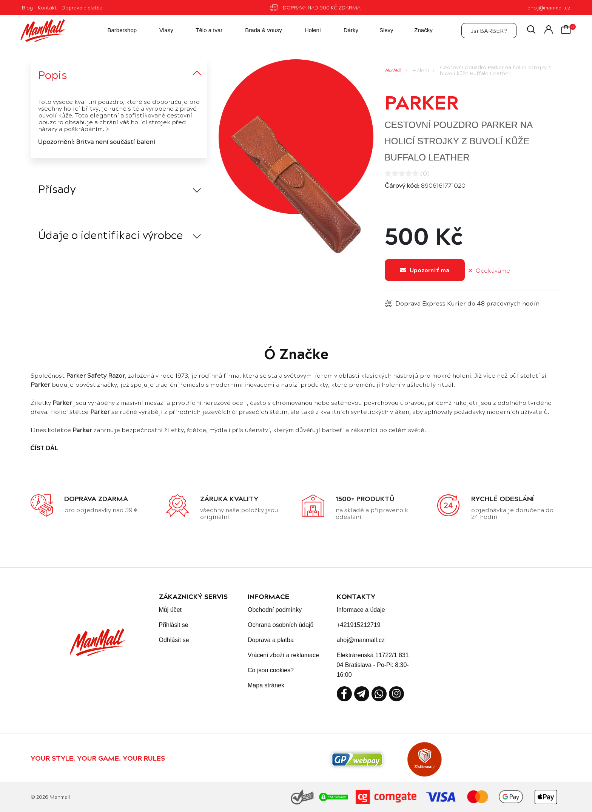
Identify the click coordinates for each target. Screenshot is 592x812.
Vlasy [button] (159, 31)
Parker (422, 101)
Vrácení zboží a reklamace (283, 655)
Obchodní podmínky (275, 610)
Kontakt (47, 7)
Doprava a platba (82, 7)
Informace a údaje (361, 610)
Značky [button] (417, 31)
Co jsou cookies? (271, 670)
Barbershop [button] (115, 31)
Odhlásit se (174, 640)
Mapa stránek (266, 685)
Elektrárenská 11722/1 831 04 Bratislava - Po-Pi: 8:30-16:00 (373, 665)
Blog (27, 7)
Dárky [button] (344, 31)
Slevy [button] (380, 31)
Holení (421, 70)
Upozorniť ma (424, 270)
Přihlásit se (173, 625)
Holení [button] (306, 31)
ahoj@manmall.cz (548, 7)
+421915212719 (359, 625)
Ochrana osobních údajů (280, 625)
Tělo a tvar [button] (202, 31)
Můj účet (170, 610)
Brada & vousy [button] (257, 31)
